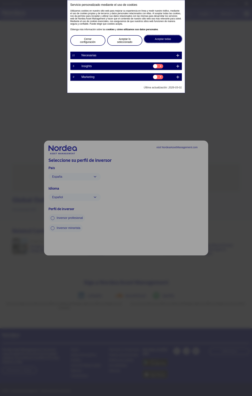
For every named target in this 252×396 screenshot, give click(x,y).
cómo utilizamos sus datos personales (137, 29)
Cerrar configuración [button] (88, 40)
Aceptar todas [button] (163, 38)
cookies (110, 29)
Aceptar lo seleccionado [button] (124, 40)
